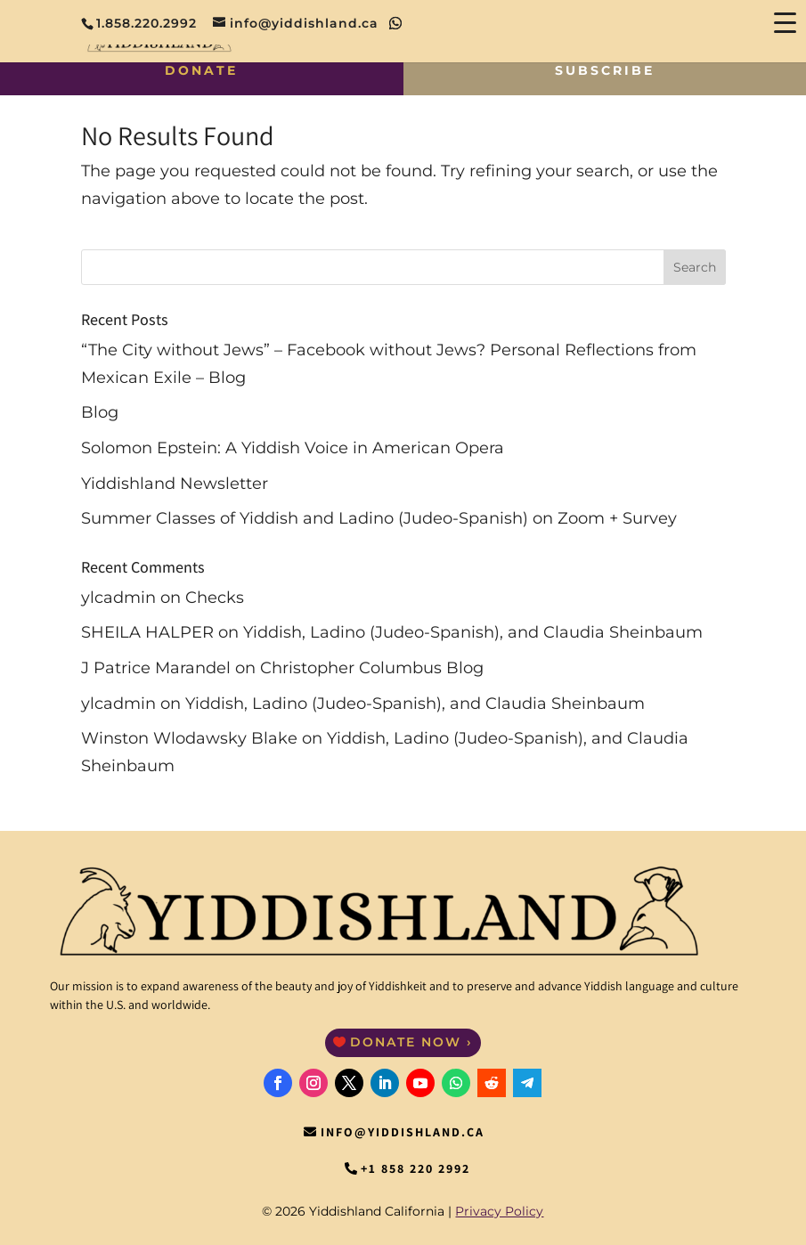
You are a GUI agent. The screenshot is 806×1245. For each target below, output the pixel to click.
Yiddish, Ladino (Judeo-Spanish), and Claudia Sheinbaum (473, 632)
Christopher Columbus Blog (372, 668)
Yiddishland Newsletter (174, 483)
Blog (99, 412)
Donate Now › (411, 1042)
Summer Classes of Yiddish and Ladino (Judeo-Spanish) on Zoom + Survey (379, 518)
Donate (201, 70)
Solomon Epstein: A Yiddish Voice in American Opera (292, 448)
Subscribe (605, 70)
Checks (214, 597)
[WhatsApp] (396, 23)
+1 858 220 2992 (415, 1168)
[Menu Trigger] (784, 21)
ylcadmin (118, 597)
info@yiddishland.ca (402, 1132)
